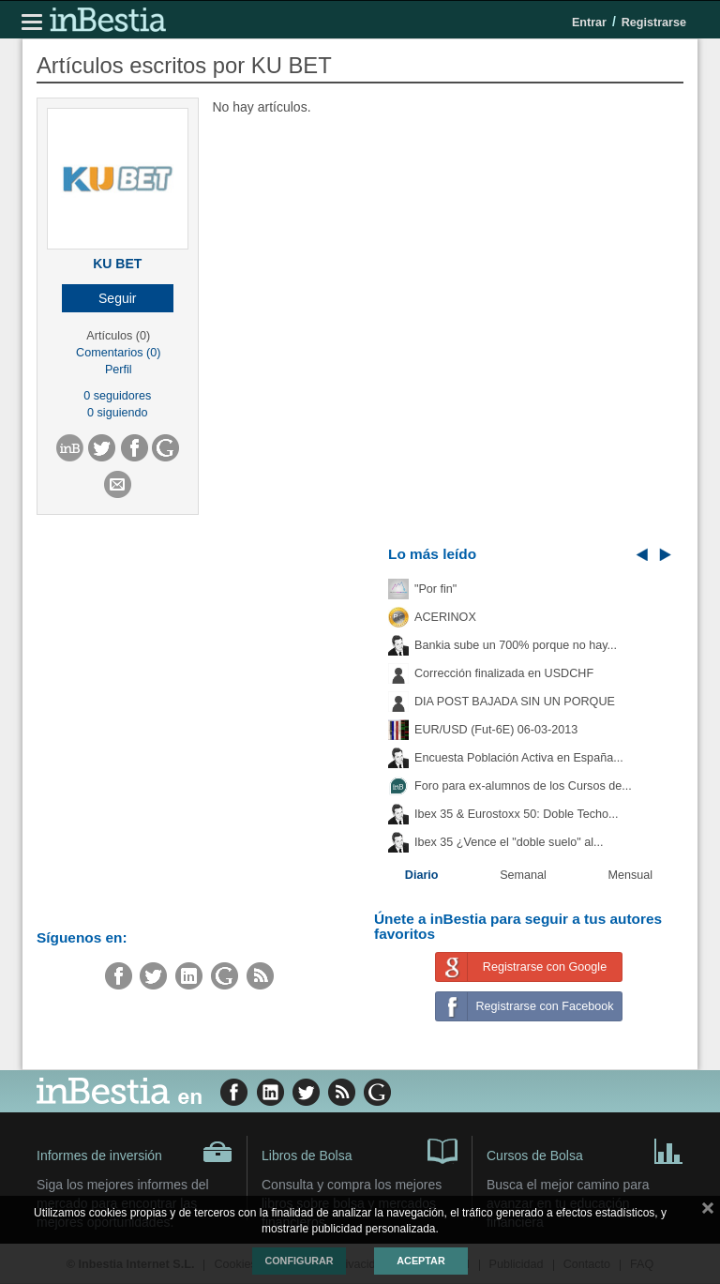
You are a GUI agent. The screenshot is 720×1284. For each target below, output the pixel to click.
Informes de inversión (134, 1152)
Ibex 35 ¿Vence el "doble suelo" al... (508, 842)
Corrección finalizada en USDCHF (503, 673)
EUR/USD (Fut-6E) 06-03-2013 (496, 729)
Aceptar (420, 1260)
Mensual (630, 875)
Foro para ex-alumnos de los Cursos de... (523, 786)
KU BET (117, 263)
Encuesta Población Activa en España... (518, 757)
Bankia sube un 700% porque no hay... (515, 645)
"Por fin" (435, 589)
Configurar (298, 1260)
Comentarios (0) (118, 352)
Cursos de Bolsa (585, 1150)
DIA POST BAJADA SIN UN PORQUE (514, 701)
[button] (117, 298)
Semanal (523, 875)
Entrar (589, 22)
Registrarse (654, 22)
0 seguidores (117, 395)
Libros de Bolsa (360, 1150)
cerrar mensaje (707, 1212)
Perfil (118, 369)
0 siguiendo (117, 412)
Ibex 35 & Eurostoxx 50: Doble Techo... (516, 814)
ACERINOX (445, 617)
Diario (422, 875)
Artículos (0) (118, 335)
